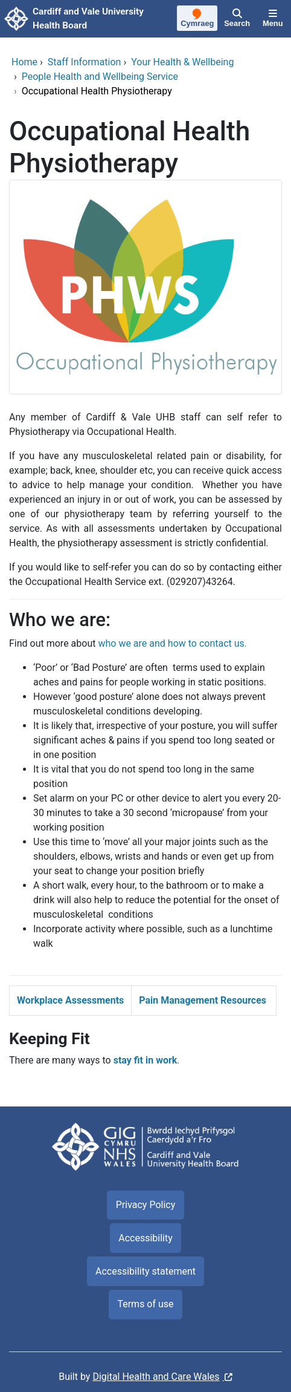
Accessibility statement (145, 1271)
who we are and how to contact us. (172, 643)
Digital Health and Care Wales (155, 1376)
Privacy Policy (146, 1205)
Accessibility (145, 1238)
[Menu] (273, 19)
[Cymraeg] (197, 19)
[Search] (237, 19)
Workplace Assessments (70, 1000)
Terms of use (145, 1304)
